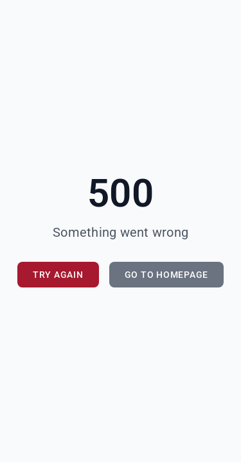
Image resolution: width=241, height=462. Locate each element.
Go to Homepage (167, 275)
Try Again (58, 275)
